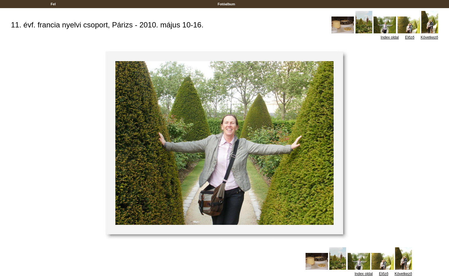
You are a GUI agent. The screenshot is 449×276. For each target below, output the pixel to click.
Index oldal (390, 37)
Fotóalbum (226, 4)
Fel (53, 4)
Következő (429, 37)
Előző (409, 37)
